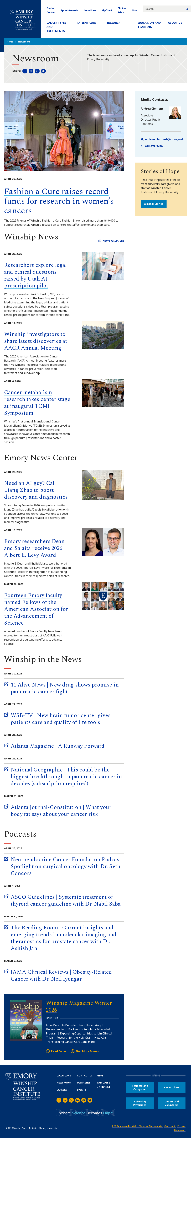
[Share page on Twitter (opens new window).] (31, 71)
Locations (90, 10)
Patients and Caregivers (140, 1087)
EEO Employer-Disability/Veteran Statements (137, 1126)
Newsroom (63, 1082)
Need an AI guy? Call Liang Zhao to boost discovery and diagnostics (36, 490)
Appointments (69, 10)
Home (10, 41)
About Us (175, 23)
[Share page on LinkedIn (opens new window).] (37, 71)
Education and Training (149, 25)
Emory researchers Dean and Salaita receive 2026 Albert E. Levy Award (34, 548)
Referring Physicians (139, 1103)
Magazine (83, 1082)
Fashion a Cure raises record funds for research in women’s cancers (59, 201)
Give (134, 10)
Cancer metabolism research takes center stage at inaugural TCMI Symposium (37, 402)
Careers (61, 1089)
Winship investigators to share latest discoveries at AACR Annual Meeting (35, 341)
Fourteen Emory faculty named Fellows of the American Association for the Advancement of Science (36, 609)
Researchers (171, 1087)
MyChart (107, 10)
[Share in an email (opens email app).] (43, 71)
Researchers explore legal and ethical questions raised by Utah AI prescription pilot (35, 275)
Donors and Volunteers (172, 1103)
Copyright (170, 1126)
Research (114, 23)
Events (81, 1089)
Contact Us (85, 1075)
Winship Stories (153, 203)
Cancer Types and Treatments (56, 27)
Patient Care (86, 23)
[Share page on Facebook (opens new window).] (24, 71)
